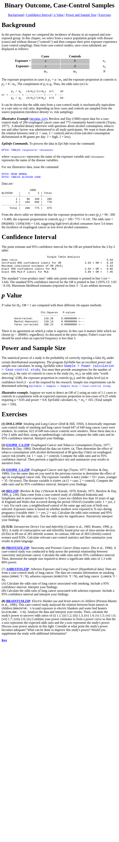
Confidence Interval (39, 15)
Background (16, 15)
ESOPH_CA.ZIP (18, 459)
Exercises (105, 15)
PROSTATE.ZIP (17, 561)
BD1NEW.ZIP (38, 120)
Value (59, 15)
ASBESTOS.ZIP (17, 583)
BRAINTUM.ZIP (18, 615)
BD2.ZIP (12, 505)
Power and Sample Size (81, 15)
